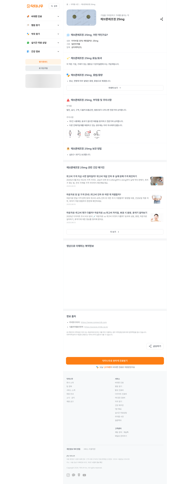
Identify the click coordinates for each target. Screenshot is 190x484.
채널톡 (126, 432)
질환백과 (118, 420)
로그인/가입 (43, 68)
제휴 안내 (70, 394)
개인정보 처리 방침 (73, 449)
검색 (54, 6)
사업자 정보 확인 (97, 462)
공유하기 (155, 346)
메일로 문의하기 (121, 436)
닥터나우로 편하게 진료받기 (115, 360)
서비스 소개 (71, 390)
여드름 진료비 (120, 398)
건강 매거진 (119, 405)
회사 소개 (70, 383)
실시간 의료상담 (121, 413)
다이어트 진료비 (121, 394)
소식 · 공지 (71, 398)
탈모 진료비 (119, 390)
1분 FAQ (118, 409)
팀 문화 (69, 386)
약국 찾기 (118, 401)
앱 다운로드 (43, 62)
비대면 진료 (119, 383)
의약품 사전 (119, 417)
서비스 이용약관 (89, 449)
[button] (69, 4)
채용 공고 (70, 401)
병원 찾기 (118, 386)
